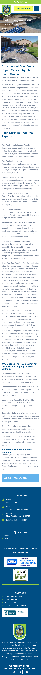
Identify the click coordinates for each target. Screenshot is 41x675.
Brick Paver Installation (13, 596)
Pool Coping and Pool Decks (15, 606)
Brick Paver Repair (11, 599)
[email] (27, 672)
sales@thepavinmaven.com (17, 509)
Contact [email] (7, 539)
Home (4, 29)
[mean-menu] (36, 8)
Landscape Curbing (11, 602)
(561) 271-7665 (12, 502)
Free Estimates (23, 8)
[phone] (21, 672)
